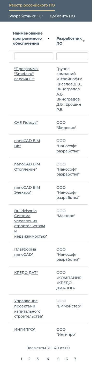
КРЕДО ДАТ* (26, 272)
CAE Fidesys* (26, 122)
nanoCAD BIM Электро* (27, 190)
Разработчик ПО (70, 41)
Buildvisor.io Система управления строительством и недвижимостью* (30, 224)
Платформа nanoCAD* (25, 252)
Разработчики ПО (26, 16)
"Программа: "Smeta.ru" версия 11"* (26, 73)
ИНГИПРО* (24, 329)
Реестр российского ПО (32, 5)
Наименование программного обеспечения (31, 38)
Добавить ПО (62, 16)
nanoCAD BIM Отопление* (27, 167)
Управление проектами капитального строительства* (28, 309)
